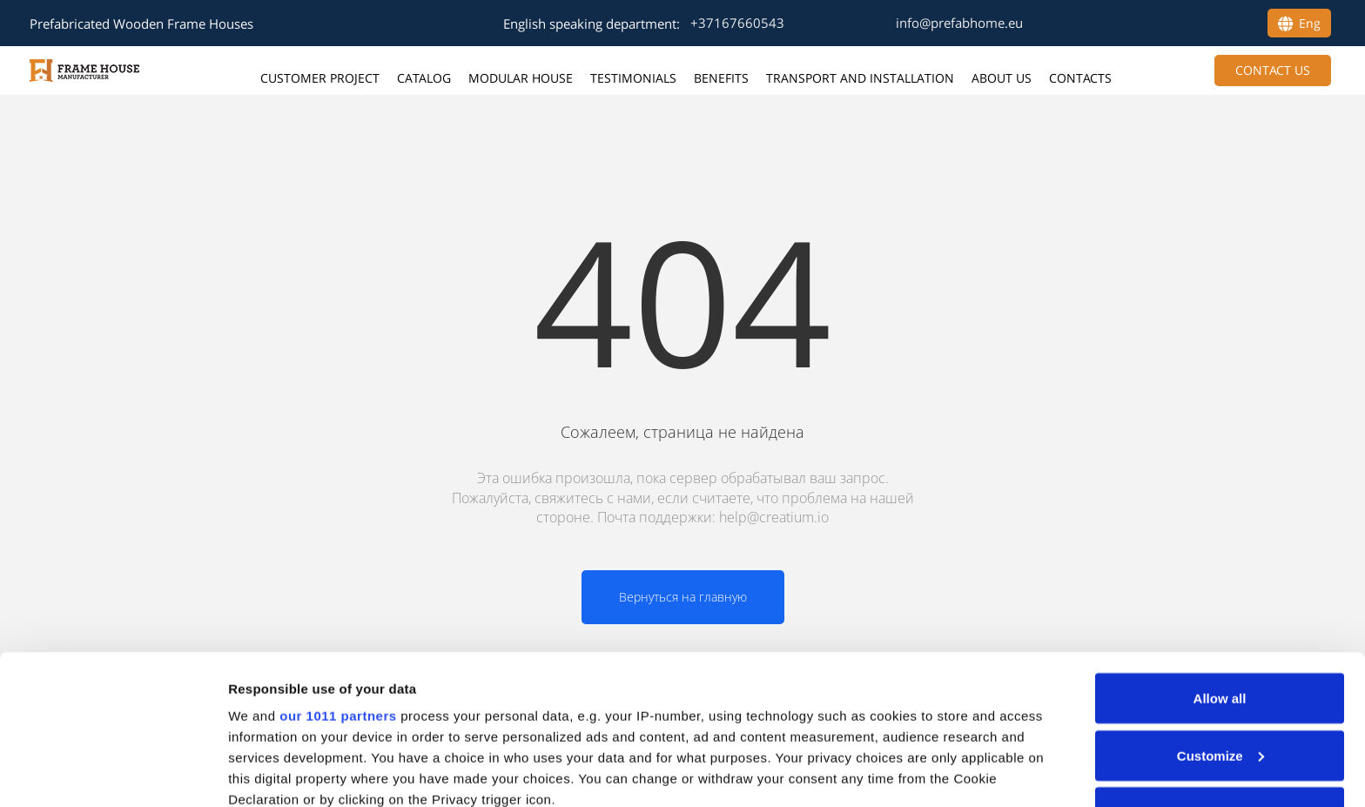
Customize (1220, 620)
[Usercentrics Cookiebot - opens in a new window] (113, 773)
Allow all (1220, 562)
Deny (1220, 676)
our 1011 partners (337, 580)
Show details (268, 772)
